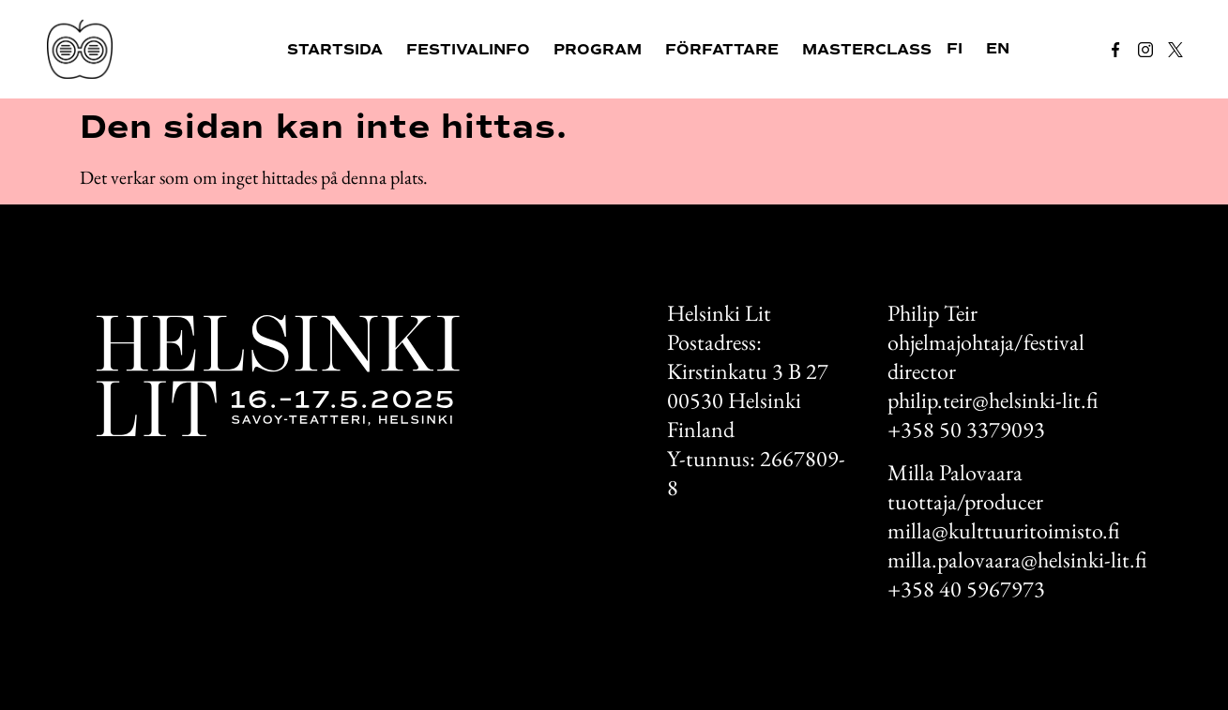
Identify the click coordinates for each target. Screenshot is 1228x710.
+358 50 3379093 (966, 429)
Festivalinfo (468, 49)
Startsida (335, 49)
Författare (722, 49)
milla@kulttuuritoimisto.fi (1003, 530)
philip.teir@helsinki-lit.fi (992, 400)
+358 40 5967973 (966, 588)
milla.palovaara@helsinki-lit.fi (1016, 559)
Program (597, 49)
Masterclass (867, 49)
